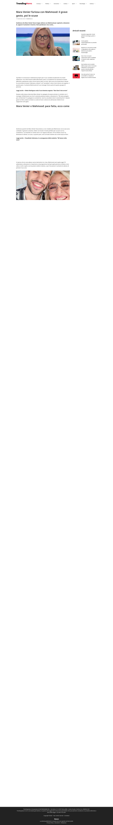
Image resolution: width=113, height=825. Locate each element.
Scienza (93, 3)
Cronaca (40, 3)
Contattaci (66, 815)
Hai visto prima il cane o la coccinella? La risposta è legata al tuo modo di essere (88, 75)
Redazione (63, 822)
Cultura (67, 3)
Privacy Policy (50, 822)
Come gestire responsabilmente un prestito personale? (89, 42)
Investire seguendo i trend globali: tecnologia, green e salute (88, 35)
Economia (58, 3)
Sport (75, 3)
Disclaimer (57, 822)
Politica (48, 3)
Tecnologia (84, 3)
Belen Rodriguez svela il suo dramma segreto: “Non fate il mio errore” (46, 90)
